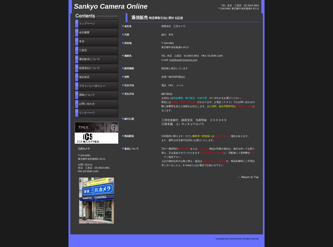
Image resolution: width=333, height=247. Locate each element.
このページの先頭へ (247, 178)
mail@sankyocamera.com (183, 60)
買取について (87, 94)
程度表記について (89, 68)
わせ (87, 103)
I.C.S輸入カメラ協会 (96, 138)
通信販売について (89, 59)
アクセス (96, 127)
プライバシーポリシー (92, 85)
